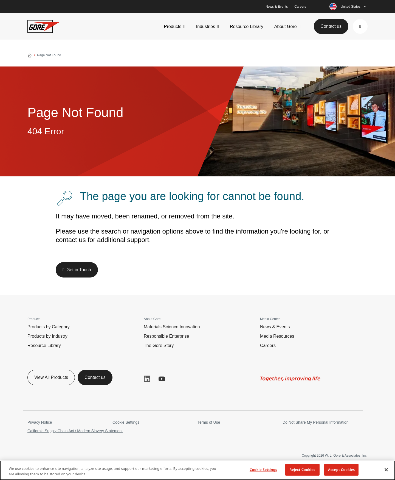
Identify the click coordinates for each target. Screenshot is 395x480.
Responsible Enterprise (166, 336)
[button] (360, 26)
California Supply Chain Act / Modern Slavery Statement (75, 431)
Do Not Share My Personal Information (315, 422)
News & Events (277, 7)
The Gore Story (159, 345)
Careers (300, 7)
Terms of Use (209, 422)
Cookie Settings (125, 422)
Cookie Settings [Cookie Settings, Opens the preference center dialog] (263, 469)
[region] (197, 470)
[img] (290, 378)
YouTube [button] (162, 379)
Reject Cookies (302, 469)
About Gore (285, 26)
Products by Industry (47, 336)
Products (172, 26)
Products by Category (48, 326)
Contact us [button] (331, 26)
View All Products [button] (51, 377)
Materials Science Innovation (172, 326)
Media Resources (277, 336)
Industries (205, 26)
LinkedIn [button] (147, 379)
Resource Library (246, 26)
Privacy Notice (39, 422)
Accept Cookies (341, 469)
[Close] (386, 470)
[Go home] (29, 55)
